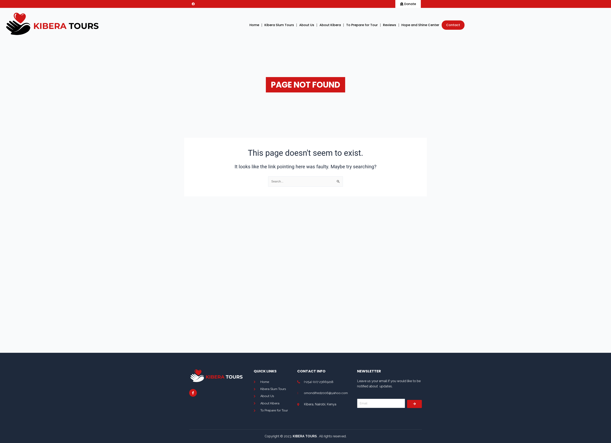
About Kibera (330, 25)
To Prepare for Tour (362, 25)
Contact (453, 25)
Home (254, 25)
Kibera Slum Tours (279, 25)
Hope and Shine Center (420, 25)
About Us (306, 25)
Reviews (389, 25)
